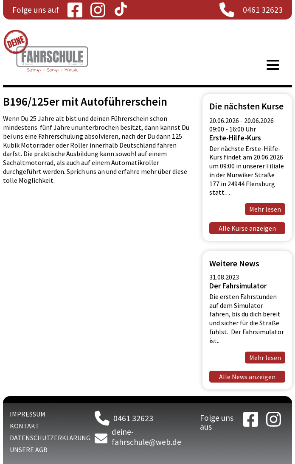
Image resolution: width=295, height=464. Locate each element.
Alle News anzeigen (247, 376)
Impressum (27, 414)
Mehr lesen (265, 357)
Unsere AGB (29, 449)
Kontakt (24, 426)
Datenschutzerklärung (50, 437)
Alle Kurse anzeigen (247, 228)
